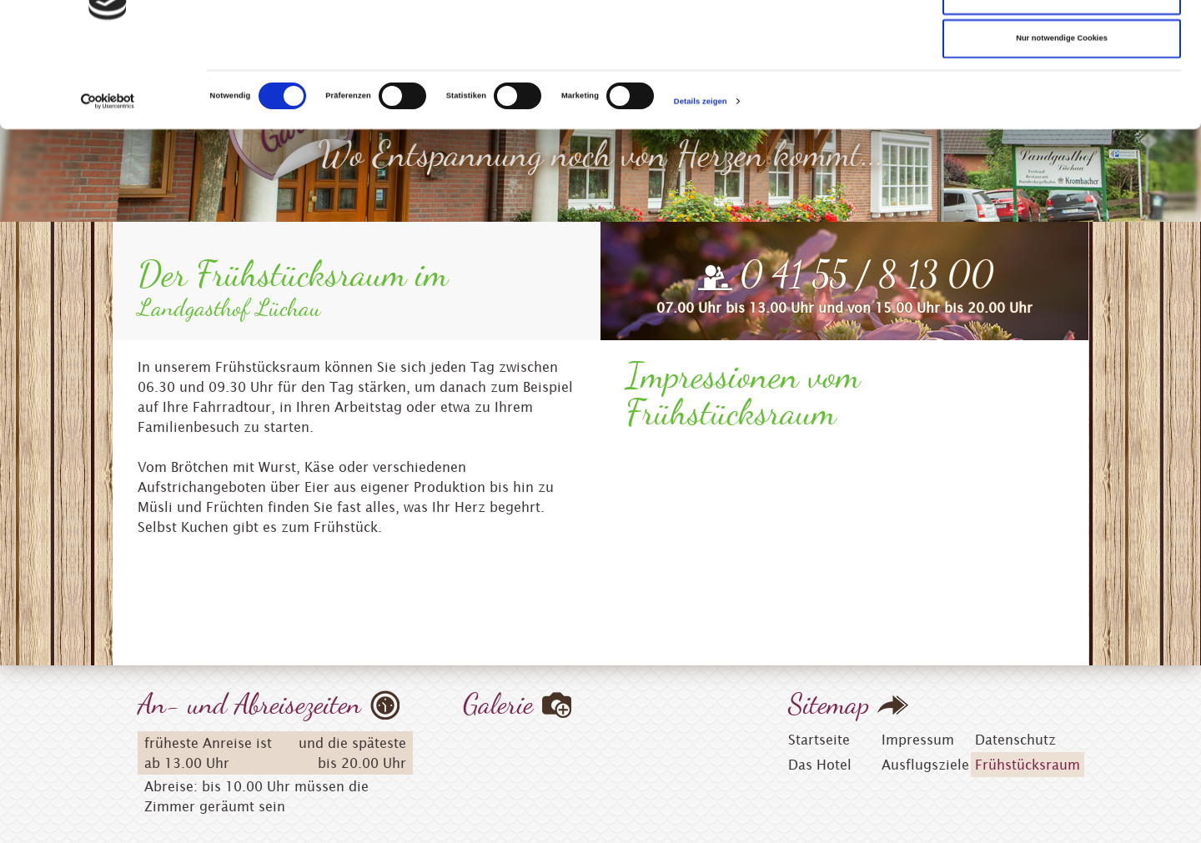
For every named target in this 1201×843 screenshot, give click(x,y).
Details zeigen (700, 188)
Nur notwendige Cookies (1062, 125)
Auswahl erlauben (1061, 82)
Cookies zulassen (1062, 39)
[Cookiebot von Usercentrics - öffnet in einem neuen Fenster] (108, 188)
